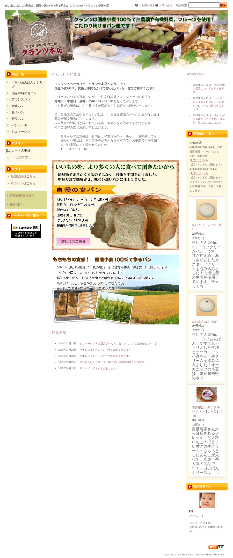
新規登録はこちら (23, 176)
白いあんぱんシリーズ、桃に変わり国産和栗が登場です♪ (113, 362)
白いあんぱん (204, 321)
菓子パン (18, 112)
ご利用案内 (145, 5)
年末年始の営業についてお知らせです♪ (209, 88)
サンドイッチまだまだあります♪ (98, 368)
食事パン (18, 106)
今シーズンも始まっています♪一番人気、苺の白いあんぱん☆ (209, 119)
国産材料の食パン (24, 93)
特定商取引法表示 (22, 195)
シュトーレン (21, 131)
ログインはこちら (23, 183)
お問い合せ (165, 5)
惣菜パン (18, 119)
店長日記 (16, 205)
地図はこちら (199, 160)
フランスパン (21, 99)
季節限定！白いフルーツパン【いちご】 (207, 411)
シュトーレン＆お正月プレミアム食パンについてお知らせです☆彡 (118, 343)
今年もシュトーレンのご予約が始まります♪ (104, 349)
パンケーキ (19, 125)
